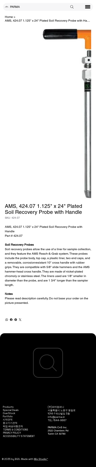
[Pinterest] (16, 320)
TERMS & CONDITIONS (15, 429)
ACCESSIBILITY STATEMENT (19, 436)
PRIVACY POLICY (12, 432)
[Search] (72, 7)
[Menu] (88, 7)
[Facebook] (11, 320)
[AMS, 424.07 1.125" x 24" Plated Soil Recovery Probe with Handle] (48, 20)
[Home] (9, 17)
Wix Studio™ (41, 459)
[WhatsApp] (7, 320)
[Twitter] (20, 320)
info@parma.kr (56, 417)
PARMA (15, 6)
